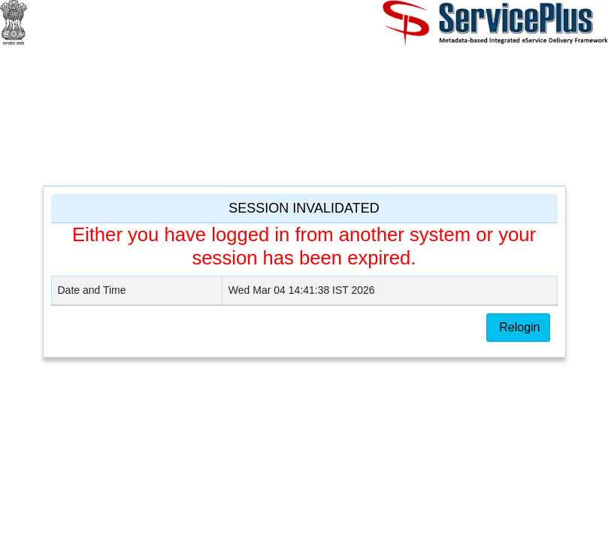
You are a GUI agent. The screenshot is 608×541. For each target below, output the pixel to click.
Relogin (518, 327)
